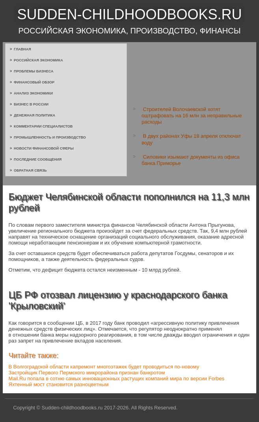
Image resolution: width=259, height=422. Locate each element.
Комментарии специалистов (43, 126)
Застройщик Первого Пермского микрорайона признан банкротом (87, 373)
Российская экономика (38, 60)
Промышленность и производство (50, 137)
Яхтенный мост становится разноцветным (59, 384)
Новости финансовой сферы (44, 148)
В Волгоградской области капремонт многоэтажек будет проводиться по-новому (104, 367)
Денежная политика (34, 115)
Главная (22, 49)
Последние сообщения (37, 159)
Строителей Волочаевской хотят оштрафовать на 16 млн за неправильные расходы (192, 115)
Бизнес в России (31, 104)
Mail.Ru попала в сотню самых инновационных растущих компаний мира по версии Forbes (117, 378)
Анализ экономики (33, 93)
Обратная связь (30, 170)
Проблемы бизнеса (34, 71)
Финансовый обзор (34, 82)
